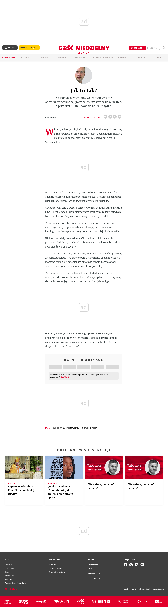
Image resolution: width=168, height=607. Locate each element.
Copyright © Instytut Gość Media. (134, 589)
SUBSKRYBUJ (137, 48)
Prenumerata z (29, 47)
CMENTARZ (69, 428)
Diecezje (141, 57)
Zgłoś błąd (11, 589)
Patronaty (123, 57)
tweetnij (115, 116)
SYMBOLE (87, 428)
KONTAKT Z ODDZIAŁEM (101, 57)
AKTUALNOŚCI (26, 57)
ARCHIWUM (80, 57)
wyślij (120, 116)
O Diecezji (159, 57)
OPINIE (44, 57)
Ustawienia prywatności (57, 572)
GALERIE (62, 57)
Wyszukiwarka (163, 47)
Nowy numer (8, 57)
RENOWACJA (78, 428)
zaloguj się (154, 48)
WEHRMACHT (96, 428)
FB (110, 116)
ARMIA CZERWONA (58, 428)
